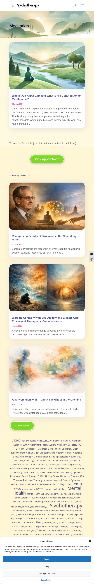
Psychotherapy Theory (70, 511)
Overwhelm (27, 502)
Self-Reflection (18, 522)
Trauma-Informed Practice (47, 534)
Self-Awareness (31, 518)
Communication (42, 456)
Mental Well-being (58, 494)
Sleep (38, 522)
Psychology (40, 507)
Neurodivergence (21, 498)
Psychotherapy (64, 506)
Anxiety (24, 444)
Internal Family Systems (67, 480)
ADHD (16, 440)
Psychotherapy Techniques (46, 511)
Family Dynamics (74, 472)
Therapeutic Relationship (45, 526)
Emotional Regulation (60, 468)
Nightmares (67, 498)
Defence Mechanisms (44, 460)
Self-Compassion (58, 518)
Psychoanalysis (26, 506)
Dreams (52, 464)
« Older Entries (22, 426)
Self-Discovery (75, 518)
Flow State (15, 476)
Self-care (44, 518)
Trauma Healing (54, 531)
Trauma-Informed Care (21, 535)
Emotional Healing (19, 468)
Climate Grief (32, 453)
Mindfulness (74, 493)
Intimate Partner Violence (39, 484)
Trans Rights (75, 526)
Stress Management (21, 526)
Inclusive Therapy (32, 480)
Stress (79, 522)
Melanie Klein (59, 489)
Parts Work (49, 501)
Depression (62, 460)
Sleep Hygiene (50, 522)
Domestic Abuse (20, 464)
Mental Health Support (37, 494)
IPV (53, 484)
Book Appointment (47, 159)
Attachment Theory (39, 445)
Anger (16, 445)
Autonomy (62, 445)
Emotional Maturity (39, 468)
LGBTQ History (64, 484)
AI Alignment (75, 441)
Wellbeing (67, 535)
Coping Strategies (59, 457)
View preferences (47, 573)
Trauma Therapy (72, 530)
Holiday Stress (52, 476)
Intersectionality (18, 484)
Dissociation (74, 460)
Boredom (20, 449)
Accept (47, 559)
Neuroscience (54, 498)
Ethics (42, 472)
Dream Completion (38, 464)
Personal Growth (66, 501)
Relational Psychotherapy (32, 514)
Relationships (72, 515)
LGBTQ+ (78, 484)
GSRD (41, 476)
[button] (90, 541)
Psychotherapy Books (22, 511)
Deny (47, 566)
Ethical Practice (31, 472)
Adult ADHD (42, 441)
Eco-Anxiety (63, 464)
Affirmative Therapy (59, 441)
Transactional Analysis (23, 530)
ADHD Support (29, 441)
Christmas (66, 449)
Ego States (75, 464)
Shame (30, 522)
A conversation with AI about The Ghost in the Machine (46, 399)
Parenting (38, 502)
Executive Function (56, 472)
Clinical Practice (47, 453)
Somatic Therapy (66, 522)
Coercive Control (64, 453)
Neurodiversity (39, 497)
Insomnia (48, 480)
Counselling (74, 457)
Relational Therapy (55, 515)
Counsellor (18, 460)
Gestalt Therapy (29, 476)
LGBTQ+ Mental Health (24, 489)
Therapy (63, 526)
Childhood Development (49, 449)
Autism (52, 445)
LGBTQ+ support (44, 489)
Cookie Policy (46, 580)
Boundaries (31, 449)
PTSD (13, 515)
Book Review (74, 445)
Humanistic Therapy (69, 476)
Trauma (40, 530)
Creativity (28, 460)
